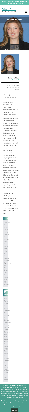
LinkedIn (17, 89)
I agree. (14, 410)
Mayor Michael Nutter (7, 315)
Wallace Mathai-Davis (6, 372)
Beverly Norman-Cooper (7, 327)
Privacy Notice (7, 391)
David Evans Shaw (6, 341)
